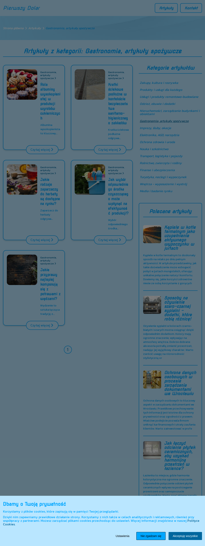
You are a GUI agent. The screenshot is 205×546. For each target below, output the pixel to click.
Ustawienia (122, 536)
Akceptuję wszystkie (185, 536)
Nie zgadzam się (151, 536)
